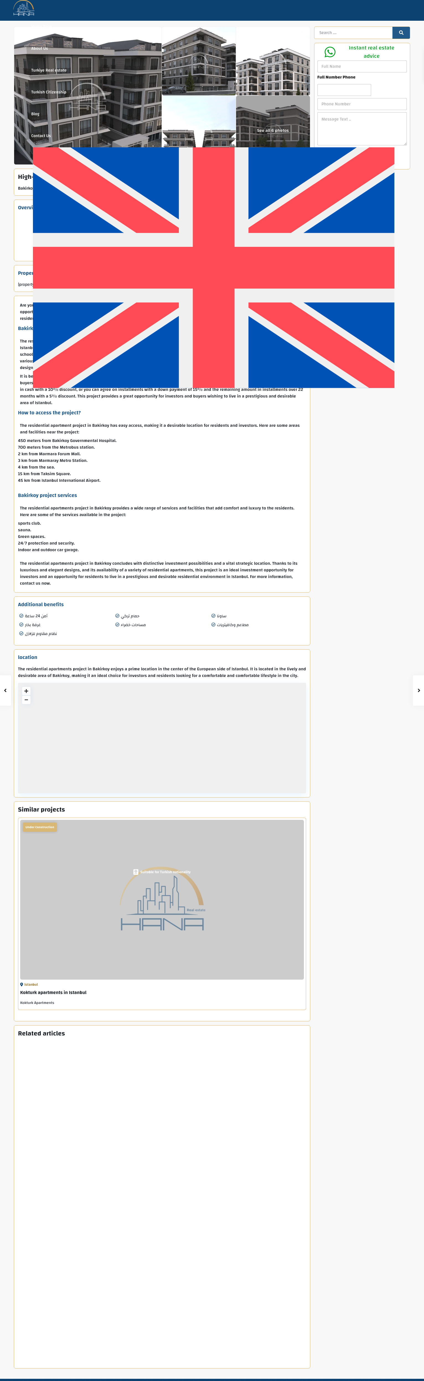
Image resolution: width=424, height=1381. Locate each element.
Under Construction (39, 827)
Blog (35, 114)
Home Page (41, 26)
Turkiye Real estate (48, 70)
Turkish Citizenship (48, 92)
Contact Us (41, 136)
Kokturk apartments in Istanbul (53, 992)
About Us (39, 48)
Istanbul (31, 984)
